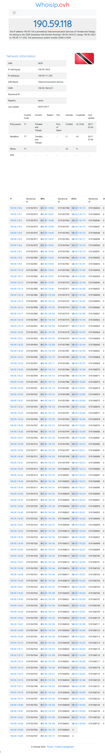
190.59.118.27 (16, 376)
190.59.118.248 (78, 680)
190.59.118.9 (16, 264)
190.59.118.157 (48, 649)
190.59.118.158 (48, 655)
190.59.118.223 (78, 525)
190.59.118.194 (78, 345)
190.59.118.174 (78, 220)
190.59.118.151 (48, 612)
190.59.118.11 (16, 276)
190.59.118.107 (48, 338)
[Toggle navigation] (14, 12)
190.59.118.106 (48, 332)
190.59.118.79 (16, 699)
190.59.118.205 (78, 413)
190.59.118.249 (78, 686)
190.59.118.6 (16, 245)
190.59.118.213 (78, 463)
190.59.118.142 (48, 556)
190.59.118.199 (78, 376)
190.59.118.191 (78, 326)
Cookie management (64, 747)
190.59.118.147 (48, 587)
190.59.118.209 (78, 438)
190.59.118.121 (48, 425)
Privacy (50, 747)
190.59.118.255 (78, 723)
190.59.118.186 (78, 295)
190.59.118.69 (16, 636)
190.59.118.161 (48, 674)
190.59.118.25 (16, 363)
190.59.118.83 (16, 723)
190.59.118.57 (16, 562)
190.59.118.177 (78, 239)
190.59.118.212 (78, 456)
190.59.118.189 (78, 313)
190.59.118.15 (16, 301)
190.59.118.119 (48, 413)
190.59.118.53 (16, 537)
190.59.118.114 (48, 382)
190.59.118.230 (78, 568)
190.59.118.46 (16, 494)
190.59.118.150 (48, 605)
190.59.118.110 (48, 357)
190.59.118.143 (48, 562)
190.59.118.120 (48, 419)
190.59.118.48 (16, 506)
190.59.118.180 (78, 258)
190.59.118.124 (48, 444)
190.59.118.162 (48, 680)
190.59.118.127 (48, 463)
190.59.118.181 (78, 264)
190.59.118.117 (48, 400)
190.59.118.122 (48, 431)
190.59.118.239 (78, 624)
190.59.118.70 (16, 643)
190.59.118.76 (16, 680)
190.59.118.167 (48, 711)
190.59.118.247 (78, 674)
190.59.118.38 (16, 444)
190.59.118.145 (48, 574)
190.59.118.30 (16, 394)
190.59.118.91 (47, 239)
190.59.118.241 (78, 636)
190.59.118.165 (48, 699)
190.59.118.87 (47, 214)
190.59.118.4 (16, 233)
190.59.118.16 (16, 307)
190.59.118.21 (16, 338)
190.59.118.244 (78, 655)
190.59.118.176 (78, 233)
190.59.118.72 (16, 655)
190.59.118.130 (48, 481)
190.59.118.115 (48, 388)
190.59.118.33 (16, 413)
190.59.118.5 (16, 239)
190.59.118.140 (48, 543)
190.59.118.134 (48, 506)
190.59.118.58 (16, 568)
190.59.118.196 (78, 357)
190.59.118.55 (16, 549)
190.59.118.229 (78, 562)
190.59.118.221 (78, 512)
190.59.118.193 (78, 338)
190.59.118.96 (47, 270)
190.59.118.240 (78, 630)
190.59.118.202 (78, 394)
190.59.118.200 (78, 382)
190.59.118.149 (48, 599)
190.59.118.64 (16, 605)
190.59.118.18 (16, 320)
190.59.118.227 (78, 549)
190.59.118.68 (16, 630)
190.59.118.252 (78, 705)
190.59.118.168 (48, 717)
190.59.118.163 (48, 686)
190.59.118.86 (47, 208)
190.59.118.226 (78, 543)
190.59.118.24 (16, 357)
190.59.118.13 (16, 289)
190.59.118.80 (16, 705)
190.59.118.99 (47, 289)
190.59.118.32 (16, 407)
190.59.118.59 (16, 574)
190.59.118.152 (48, 618)
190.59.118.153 (48, 624)
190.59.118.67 (16, 624)
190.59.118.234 (78, 593)
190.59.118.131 (48, 487)
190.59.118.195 (78, 351)
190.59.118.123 (48, 438)
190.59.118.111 (48, 363)
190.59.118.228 (78, 556)
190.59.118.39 (16, 450)
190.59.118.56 (16, 556)
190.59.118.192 (78, 332)
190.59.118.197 (78, 363)
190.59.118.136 (48, 518)
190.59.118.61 (16, 587)
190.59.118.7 (16, 251)
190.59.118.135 (48, 512)
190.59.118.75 (16, 674)
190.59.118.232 (78, 581)
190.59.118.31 (16, 400)
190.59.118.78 (16, 692)
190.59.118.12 (16, 282)
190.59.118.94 (47, 258)
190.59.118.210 (78, 444)
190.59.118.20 (16, 332)
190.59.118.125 (48, 450)
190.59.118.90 (47, 233)
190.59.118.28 (16, 382)
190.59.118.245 (78, 661)
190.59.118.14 (16, 295)
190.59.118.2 (16, 220)
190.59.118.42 (16, 469)
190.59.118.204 (78, 407)
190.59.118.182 (78, 270)
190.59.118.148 (48, 593)
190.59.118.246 (78, 668)
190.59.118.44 (16, 481)
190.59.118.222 (78, 518)
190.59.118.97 (47, 276)
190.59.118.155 (48, 636)
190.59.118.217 (78, 487)
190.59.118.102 (48, 307)
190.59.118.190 (78, 320)
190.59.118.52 (16, 531)
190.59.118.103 (48, 313)
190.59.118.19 (16, 326)
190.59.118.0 (16, 208)
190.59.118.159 (48, 661)
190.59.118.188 (78, 307)
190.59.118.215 (78, 475)
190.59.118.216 (78, 481)
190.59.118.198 (78, 369)
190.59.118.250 (78, 692)
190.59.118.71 (16, 649)
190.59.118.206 (78, 419)
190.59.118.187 (78, 301)
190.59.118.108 (48, 345)
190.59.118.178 (78, 245)
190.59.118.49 (16, 512)
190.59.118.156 (48, 643)
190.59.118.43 (16, 475)
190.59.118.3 (16, 227)
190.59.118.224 (78, 531)
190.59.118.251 (78, 699)
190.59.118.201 (78, 388)
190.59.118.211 (78, 450)
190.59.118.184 (78, 282)
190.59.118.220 (78, 506)
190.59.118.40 (16, 456)
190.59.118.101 (48, 301)
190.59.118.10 (16, 270)
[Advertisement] (52, 48)
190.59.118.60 (16, 581)
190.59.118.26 (16, 369)
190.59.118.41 (16, 463)
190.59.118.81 (16, 711)
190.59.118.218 (78, 494)
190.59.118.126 (48, 456)
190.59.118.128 (48, 469)
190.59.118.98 (47, 282)
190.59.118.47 (16, 500)
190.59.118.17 (16, 313)
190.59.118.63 (16, 599)
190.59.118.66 (16, 618)
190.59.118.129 (48, 475)
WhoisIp (47, 4)
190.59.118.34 (16, 419)
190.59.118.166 (48, 705)
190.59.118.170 (48, 730)
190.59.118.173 (78, 214)
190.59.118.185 (78, 289)
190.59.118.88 (47, 220)
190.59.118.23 (16, 351)
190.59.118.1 (16, 214)
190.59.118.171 (48, 736)
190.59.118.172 (78, 208)
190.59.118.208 (78, 431)
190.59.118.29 (16, 388)
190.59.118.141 (48, 549)
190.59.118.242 (78, 643)
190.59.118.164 (48, 692)
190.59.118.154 (48, 630)
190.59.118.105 (48, 326)
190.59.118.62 (16, 593)
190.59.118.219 (78, 500)
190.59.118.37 (16, 438)
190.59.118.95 (47, 264)
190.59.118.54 (16, 543)
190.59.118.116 (48, 394)
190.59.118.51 (16, 525)
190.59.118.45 (16, 487)
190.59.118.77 (16, 686)
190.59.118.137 (48, 525)
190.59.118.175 (78, 227)
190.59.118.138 (48, 531)
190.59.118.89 (47, 227)
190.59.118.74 (16, 668)
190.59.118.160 (48, 668)
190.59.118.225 (78, 537)
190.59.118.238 (78, 618)
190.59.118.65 (16, 612)
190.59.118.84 (16, 730)
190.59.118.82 (16, 717)
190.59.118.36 (16, 431)
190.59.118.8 (16, 258)
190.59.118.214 (78, 469)
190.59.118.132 (48, 494)
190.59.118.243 (78, 649)
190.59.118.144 (48, 568)
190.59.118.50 (16, 518)
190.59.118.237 (78, 612)
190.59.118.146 (48, 581)
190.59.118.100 (48, 295)
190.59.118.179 (78, 251)
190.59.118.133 (48, 500)
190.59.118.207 (78, 425)
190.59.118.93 (47, 251)
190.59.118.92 (47, 245)
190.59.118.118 (48, 407)
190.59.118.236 (78, 605)
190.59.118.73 (16, 661)
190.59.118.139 (48, 537)
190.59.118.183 (78, 276)
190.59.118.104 (48, 320)
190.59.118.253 (78, 711)
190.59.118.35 (16, 425)
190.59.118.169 (48, 723)
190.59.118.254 (78, 717)
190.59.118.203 (78, 400)
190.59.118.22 (16, 345)
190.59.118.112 (48, 369)
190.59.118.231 (78, 574)
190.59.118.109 (48, 351)
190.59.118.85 (16, 736)
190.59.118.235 (78, 599)
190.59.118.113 (48, 376)
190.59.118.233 (78, 587)
